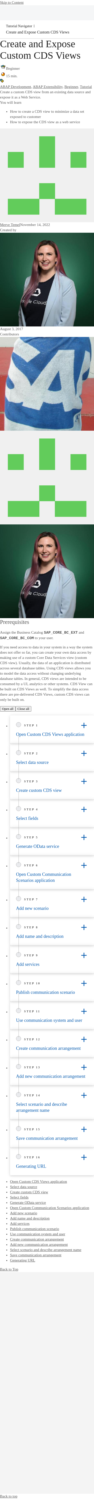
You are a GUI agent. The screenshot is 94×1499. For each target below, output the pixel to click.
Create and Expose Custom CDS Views (37, 32)
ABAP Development (15, 87)
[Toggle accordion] (84, 725)
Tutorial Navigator (19, 26)
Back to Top (9, 1269)
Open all (8, 709)
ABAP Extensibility (48, 87)
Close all (23, 709)
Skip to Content (12, 2)
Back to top (8, 1496)
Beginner (71, 87)
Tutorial (86, 87)
